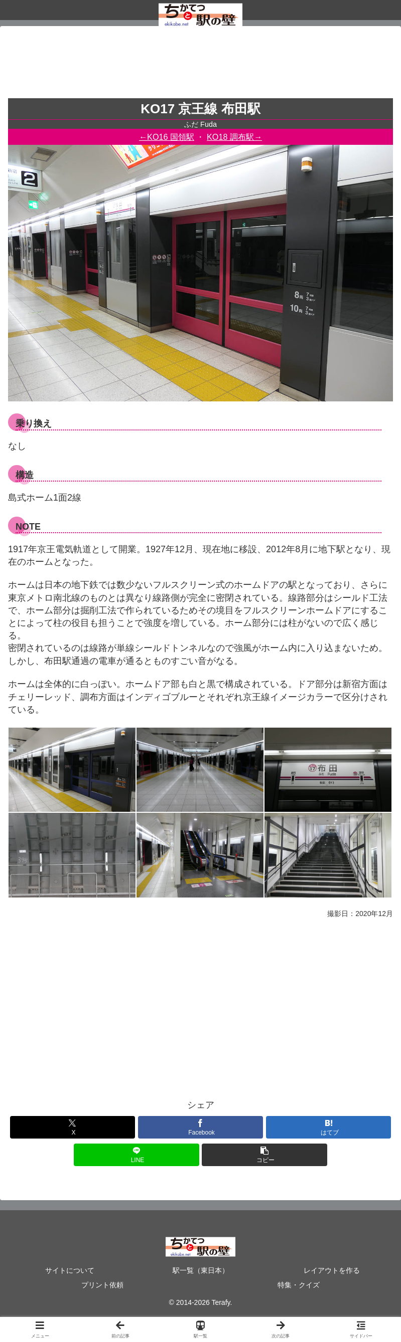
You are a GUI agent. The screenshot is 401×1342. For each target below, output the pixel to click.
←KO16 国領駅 (166, 136)
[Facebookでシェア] (200, 1127)
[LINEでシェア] (136, 1155)
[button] (264, 1155)
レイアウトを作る (332, 1270)
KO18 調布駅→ (234, 136)
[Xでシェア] (72, 1127)
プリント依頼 (102, 1285)
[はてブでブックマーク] (328, 1127)
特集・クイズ (299, 1285)
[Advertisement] (200, 64)
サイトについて (69, 1270)
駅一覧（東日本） (201, 1270)
